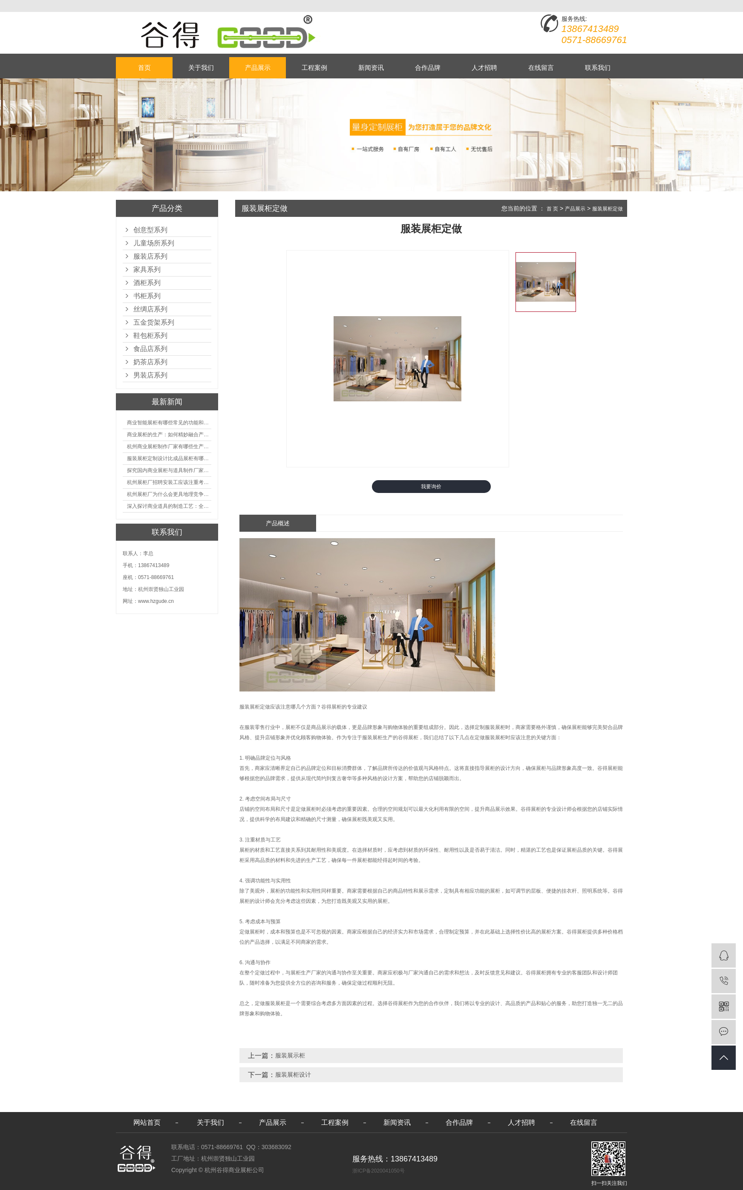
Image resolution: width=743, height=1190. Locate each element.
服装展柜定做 (607, 209)
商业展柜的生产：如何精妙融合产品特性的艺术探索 (169, 435)
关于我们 (201, 67)
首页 (144, 67)
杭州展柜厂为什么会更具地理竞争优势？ (169, 494)
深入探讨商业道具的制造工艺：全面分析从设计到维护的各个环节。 (169, 506)
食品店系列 (150, 348)
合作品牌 (428, 67)
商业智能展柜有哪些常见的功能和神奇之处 (169, 423)
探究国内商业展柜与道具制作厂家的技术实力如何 (169, 470)
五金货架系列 (153, 322)
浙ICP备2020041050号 (378, 1171)
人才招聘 (484, 67)
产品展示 (258, 67)
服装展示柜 (290, 1055)
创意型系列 (150, 229)
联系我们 (598, 67)
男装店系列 (150, 375)
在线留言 (541, 67)
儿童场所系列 (153, 243)
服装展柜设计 (293, 1074)
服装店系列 (150, 256)
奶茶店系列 (150, 362)
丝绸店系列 (150, 309)
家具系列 (147, 269)
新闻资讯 (371, 67)
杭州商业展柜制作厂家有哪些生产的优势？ (169, 446)
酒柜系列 (147, 282)
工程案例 (314, 67)
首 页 (552, 209)
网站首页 (147, 1122)
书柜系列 (147, 296)
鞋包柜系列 (150, 335)
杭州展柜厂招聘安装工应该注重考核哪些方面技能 (169, 482)
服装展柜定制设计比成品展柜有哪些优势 (169, 458)
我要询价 (431, 487)
